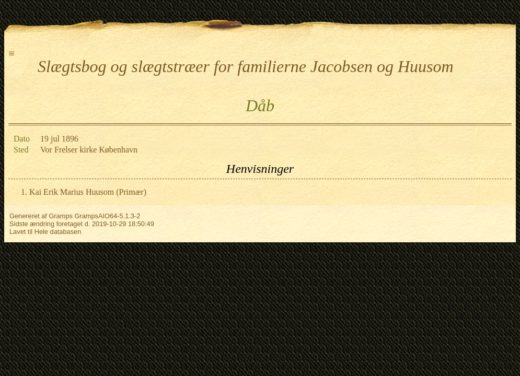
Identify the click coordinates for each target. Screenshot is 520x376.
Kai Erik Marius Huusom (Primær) (87, 191)
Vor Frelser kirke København (88, 149)
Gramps (61, 216)
